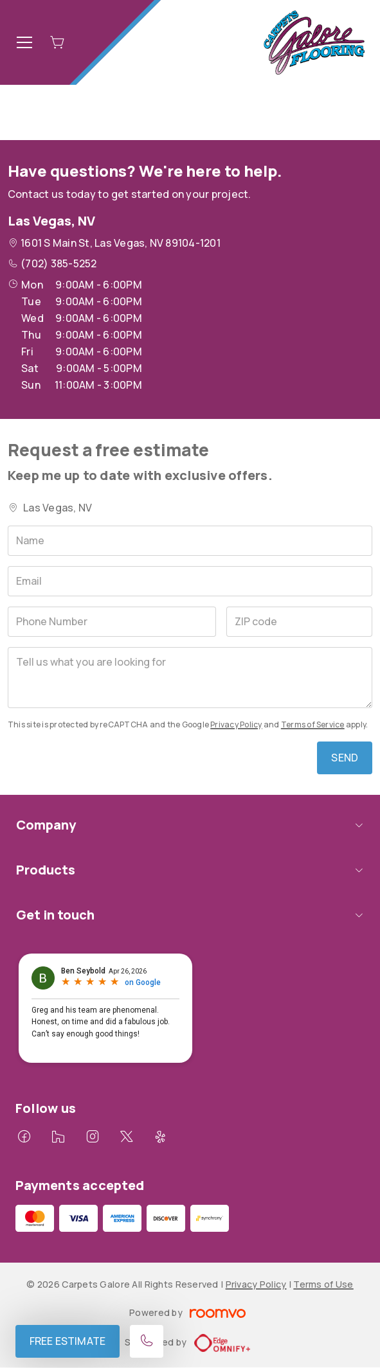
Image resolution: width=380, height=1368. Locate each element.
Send (344, 758)
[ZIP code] (299, 622)
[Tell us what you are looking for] (190, 677)
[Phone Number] (112, 622)
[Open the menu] (24, 42)
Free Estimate (67, 1341)
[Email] (190, 581)
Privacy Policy (236, 724)
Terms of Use (323, 1284)
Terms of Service (313, 724)
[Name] (190, 541)
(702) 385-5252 (58, 263)
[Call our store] (146, 1341)
